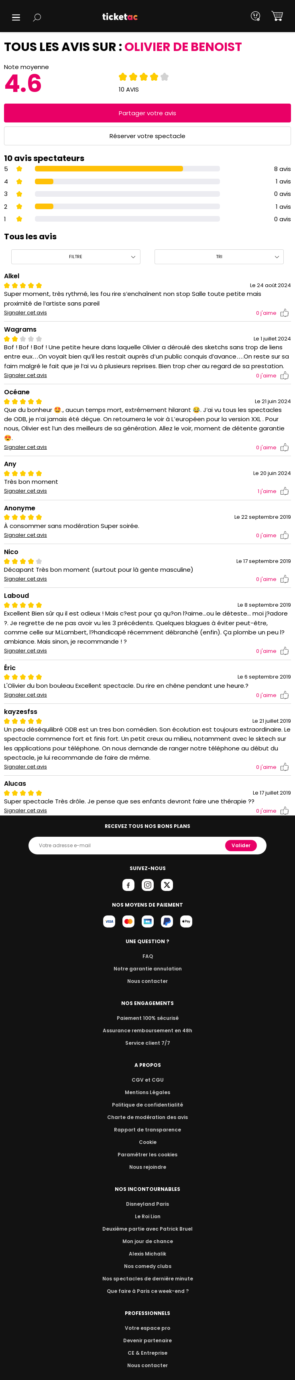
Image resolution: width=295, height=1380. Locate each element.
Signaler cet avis (25, 312)
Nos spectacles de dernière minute (147, 1269)
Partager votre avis (147, 113)
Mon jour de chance (147, 1231)
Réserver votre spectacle (147, 136)
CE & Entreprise (147, 1343)
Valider (241, 835)
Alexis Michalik (148, 1244)
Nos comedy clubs (147, 1256)
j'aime (272, 313)
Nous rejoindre (147, 1157)
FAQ (147, 946)
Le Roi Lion (147, 1206)
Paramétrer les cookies (148, 1145)
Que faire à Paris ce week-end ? (147, 1281)
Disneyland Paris (147, 1194)
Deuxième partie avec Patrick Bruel (147, 1219)
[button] (16, 17)
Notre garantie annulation (147, 959)
